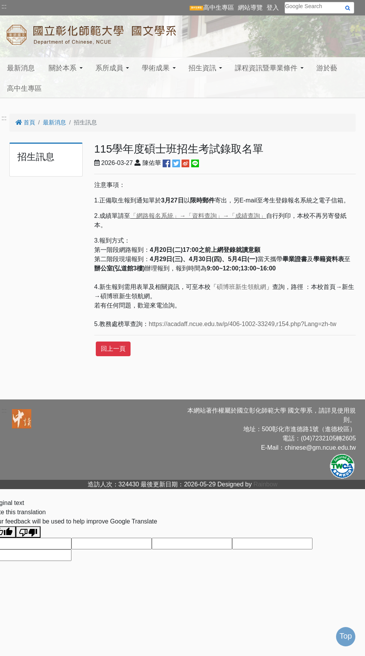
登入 (273, 7)
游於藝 (326, 68)
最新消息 (21, 68)
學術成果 (156, 68)
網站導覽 (250, 7)
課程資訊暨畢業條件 (266, 68)
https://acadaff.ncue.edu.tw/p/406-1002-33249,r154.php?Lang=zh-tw (242, 324)
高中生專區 (24, 88)
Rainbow (265, 484)
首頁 (25, 122)
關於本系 (62, 68)
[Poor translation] (28, 532)
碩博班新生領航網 (241, 287)
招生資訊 (202, 68)
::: (4, 6)
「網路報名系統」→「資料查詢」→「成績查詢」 (198, 215)
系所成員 (109, 68)
